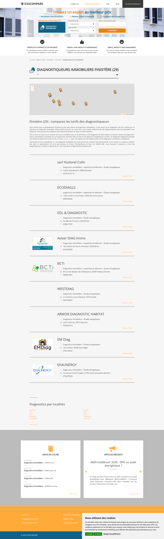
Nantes (86, 410)
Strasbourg (87, 416)
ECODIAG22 (66, 187)
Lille (30, 412)
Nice (85, 412)
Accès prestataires (133, 4)
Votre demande (73, 21)
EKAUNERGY (67, 365)
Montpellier (33, 418)
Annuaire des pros (70, 523)
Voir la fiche (127, 176)
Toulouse (87, 418)
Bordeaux (32, 410)
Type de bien (72, 27)
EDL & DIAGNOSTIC (72, 213)
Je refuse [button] (98, 534)
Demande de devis (92, 4)
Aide (108, 4)
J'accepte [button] (89, 534)
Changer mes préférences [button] (111, 534)
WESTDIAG (65, 289)
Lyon (31, 414)
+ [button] (32, 86)
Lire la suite (135, 494)
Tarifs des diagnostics (71, 515)
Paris (85, 414)
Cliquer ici (67, 139)
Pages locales (40, 60)
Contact (25, 515)
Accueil (32, 60)
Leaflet (123, 114)
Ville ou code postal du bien (107, 21)
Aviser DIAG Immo (71, 238)
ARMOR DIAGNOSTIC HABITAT (80, 314)
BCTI (60, 263)
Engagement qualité (30, 519)
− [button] (32, 89)
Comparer (112, 30)
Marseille (32, 416)
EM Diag (63, 339)
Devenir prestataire (30, 523)
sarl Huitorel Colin (71, 162)
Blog (117, 4)
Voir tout (33, 425)
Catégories (74, 4)
